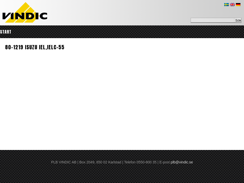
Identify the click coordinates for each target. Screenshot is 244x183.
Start (5, 32)
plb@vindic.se (182, 162)
